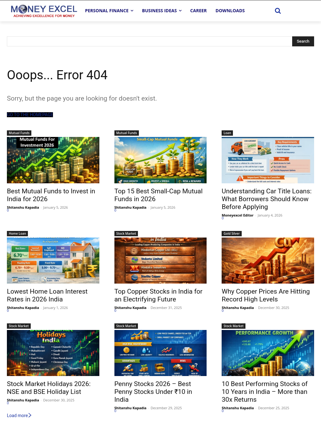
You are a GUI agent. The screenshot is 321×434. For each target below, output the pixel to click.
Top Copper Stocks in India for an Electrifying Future (158, 295)
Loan (227, 133)
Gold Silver (231, 233)
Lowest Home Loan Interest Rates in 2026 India (47, 295)
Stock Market (126, 233)
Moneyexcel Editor (237, 215)
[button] (278, 10)
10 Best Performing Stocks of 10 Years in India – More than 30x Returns (265, 391)
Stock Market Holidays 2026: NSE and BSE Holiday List (49, 387)
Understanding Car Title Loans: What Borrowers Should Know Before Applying (267, 199)
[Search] (303, 41)
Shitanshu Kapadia (23, 207)
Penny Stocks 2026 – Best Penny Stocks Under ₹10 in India (153, 391)
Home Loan (17, 233)
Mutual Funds (19, 133)
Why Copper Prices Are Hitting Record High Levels (266, 295)
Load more (19, 415)
